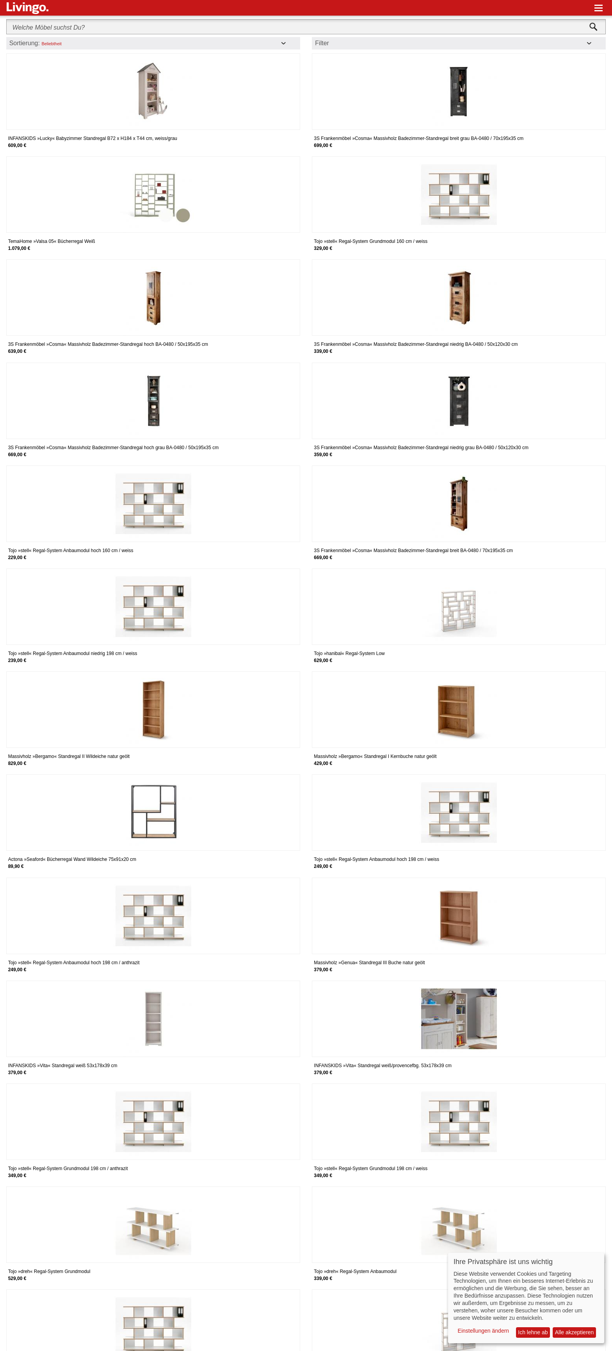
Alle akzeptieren (574, 1332)
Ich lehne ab (533, 1332)
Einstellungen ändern (483, 1331)
